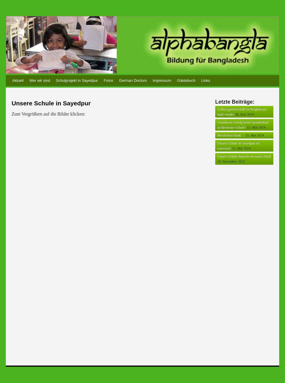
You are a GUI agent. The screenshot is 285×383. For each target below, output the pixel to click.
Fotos (108, 80)
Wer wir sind (39, 80)
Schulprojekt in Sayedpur (77, 80)
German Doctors (133, 80)
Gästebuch (186, 80)
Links (205, 80)
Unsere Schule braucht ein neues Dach (244, 156)
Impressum (162, 80)
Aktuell (18, 80)
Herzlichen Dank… (231, 135)
